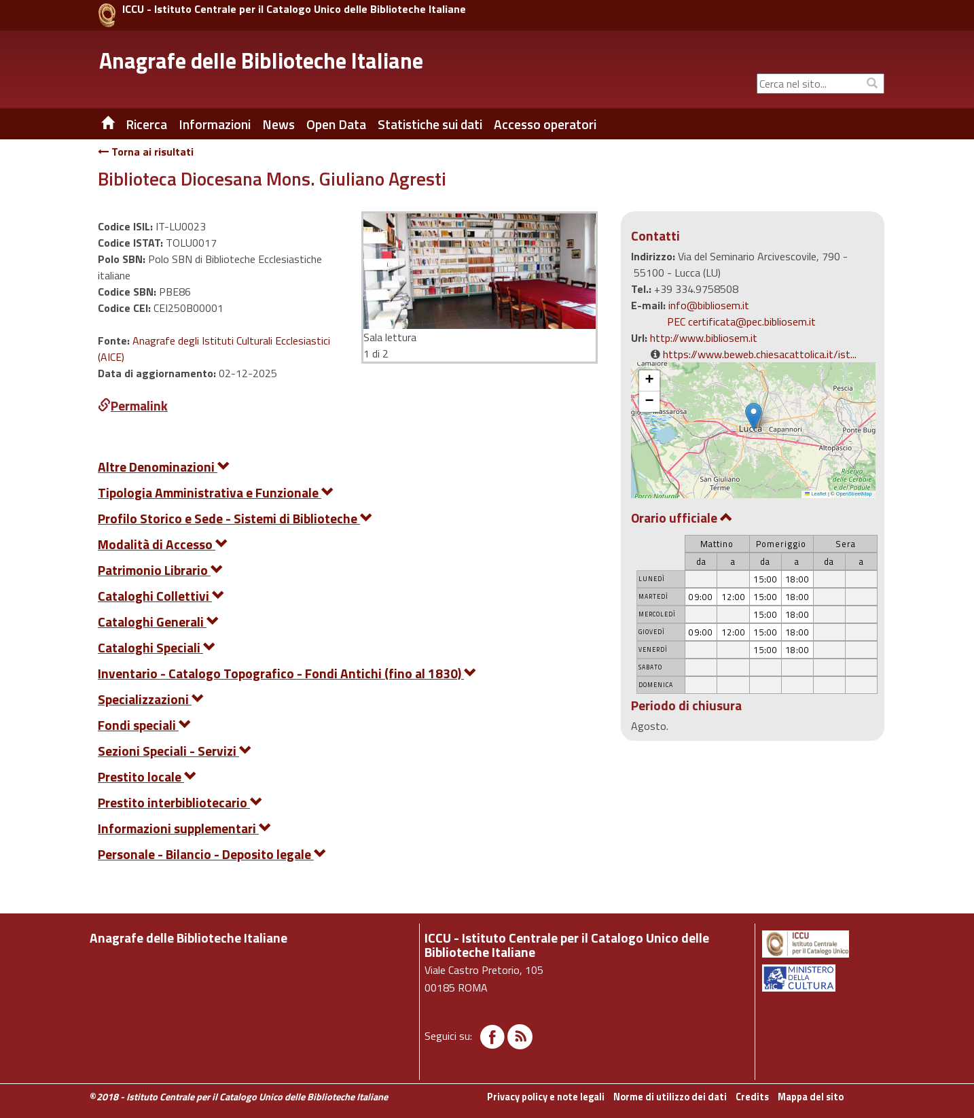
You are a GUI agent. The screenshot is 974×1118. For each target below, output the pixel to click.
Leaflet (816, 494)
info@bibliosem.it (708, 305)
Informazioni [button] (215, 124)
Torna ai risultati (146, 151)
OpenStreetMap (854, 494)
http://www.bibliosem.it (703, 338)
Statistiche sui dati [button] (430, 124)
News (278, 124)
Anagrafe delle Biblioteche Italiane (261, 60)
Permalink (133, 405)
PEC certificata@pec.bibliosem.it (741, 321)
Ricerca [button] (146, 124)
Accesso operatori (545, 124)
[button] (753, 416)
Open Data (336, 124)
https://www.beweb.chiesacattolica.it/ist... (759, 354)
